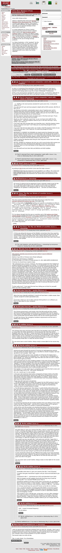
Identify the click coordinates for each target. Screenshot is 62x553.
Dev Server (4, 53)
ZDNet (45, 38)
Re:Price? (19, 178)
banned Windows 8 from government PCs (24, 21)
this (21, 168)
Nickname (45, 13)
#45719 (43, 293)
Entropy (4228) (17, 85)
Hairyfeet (39, 517)
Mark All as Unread (49, 74)
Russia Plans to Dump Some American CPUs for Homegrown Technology (26, 62)
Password (44, 17)
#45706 (45, 101)
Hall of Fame (5, 22)
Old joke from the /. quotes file (30, 250)
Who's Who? (5, 50)
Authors (3, 17)
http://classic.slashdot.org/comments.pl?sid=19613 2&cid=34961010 (32, 255)
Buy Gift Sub (5, 26)
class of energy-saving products (51, 43)
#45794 (46, 470)
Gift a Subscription (51, 31)
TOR (3, 54)
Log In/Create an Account (51, 69)
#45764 (42, 349)
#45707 (42, 165)
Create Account (5, 27)
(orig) (37, 216)
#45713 (45, 252)
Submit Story (5, 23)
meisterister (20, 160)
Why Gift (51, 33)
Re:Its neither (25, 346)
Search (3, 19)
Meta (3, 39)
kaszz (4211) (18, 310)
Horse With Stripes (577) (21, 180)
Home (17, 550)
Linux (44, 39)
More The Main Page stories (50, 47)
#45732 (14, 329)
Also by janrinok (47, 49)
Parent (16, 151)
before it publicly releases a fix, (43, 206)
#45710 (44, 197)
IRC (2, 47)
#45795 (47, 506)
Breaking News (5, 35)
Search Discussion (43, 70)
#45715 (48, 231)
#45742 (41, 528)
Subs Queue (5, 24)
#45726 (42, 310)
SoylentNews (5, 4)
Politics (3, 41)
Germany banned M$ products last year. (23, 201)
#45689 (42, 85)
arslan (19, 156)
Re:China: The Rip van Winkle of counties (35, 228)
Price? (21, 163)
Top (24, 70)
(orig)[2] (49, 218)
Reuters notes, (47, 45)
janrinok (19, 14)
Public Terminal (46, 21)
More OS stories (47, 46)
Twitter (3, 46)
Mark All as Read (37, 74)
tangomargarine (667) (18, 252)
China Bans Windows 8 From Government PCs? (22, 11)
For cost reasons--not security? (27, 245)
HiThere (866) (18, 293)
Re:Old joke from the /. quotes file (28, 291)
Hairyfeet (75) (16, 328)
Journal (47, 293)
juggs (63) (17, 349)
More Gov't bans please (22, 526)
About (3, 12)
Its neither (22, 326)
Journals (4, 15)
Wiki (3, 49)
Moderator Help (16, 542)
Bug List (4, 51)
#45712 (48, 180)
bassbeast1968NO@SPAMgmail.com (30, 328)
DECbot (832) (16, 528)
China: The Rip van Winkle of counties (32, 193)
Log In (3, 28)
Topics (3, 16)
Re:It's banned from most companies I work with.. (38, 97)
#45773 (23, 428)
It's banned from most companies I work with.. (36, 82)
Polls (3, 20)
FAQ (3, 13)
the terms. (29, 218)
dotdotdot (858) (17, 165)
